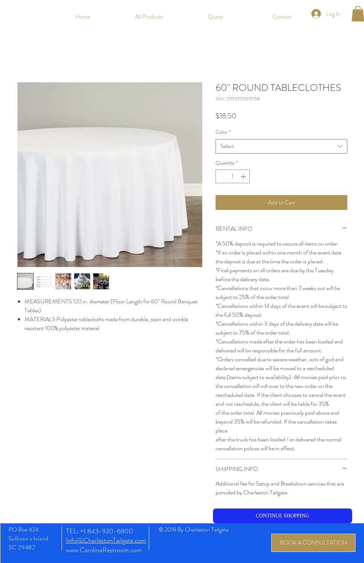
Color (223, 132)
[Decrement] (221, 176)
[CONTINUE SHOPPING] (282, 515)
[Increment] (244, 176)
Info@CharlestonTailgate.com (106, 540)
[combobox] (281, 146)
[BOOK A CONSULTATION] (313, 543)
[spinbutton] (232, 176)
